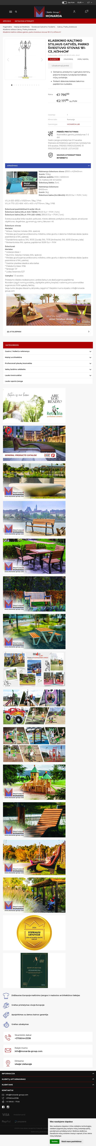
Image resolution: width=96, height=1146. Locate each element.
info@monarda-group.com (28, 1051)
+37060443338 (23, 1038)
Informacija (8, 1073)
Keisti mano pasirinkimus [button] (72, 1141)
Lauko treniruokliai (13, 375)
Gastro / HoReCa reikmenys (17, 351)
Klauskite (54, 59)
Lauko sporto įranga (14, 381)
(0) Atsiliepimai (14, 332)
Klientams (7, 1085)
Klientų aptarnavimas (14, 1079)
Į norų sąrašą (82, 59)
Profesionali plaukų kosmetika (18, 363)
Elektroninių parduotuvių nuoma (42, 1132)
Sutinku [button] (55, 1141)
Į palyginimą (68, 59)
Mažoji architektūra (13, 357)
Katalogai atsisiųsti (24, 21)
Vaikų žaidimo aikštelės (15, 369)
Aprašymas (12, 166)
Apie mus (7, 21)
